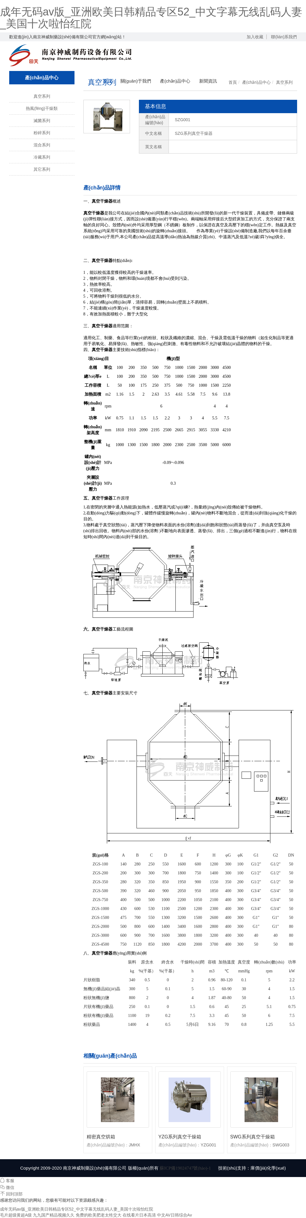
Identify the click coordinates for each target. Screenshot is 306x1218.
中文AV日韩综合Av (174, 1215)
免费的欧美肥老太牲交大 (98, 1215)
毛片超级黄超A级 (16, 1215)
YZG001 (208, 1145)
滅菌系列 (42, 120)
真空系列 (42, 96)
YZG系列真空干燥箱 (180, 1136)
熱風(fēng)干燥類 (42, 108)
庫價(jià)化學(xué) (268, 1167)
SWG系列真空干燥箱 (252, 1136)
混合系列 (42, 145)
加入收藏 (255, 36)
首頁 (233, 82)
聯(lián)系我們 (284, 36)
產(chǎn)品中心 (256, 82)
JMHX (134, 1145)
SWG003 (280, 1145)
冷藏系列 (42, 157)
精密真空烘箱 (101, 1136)
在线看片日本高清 (139, 1215)
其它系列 (42, 169)
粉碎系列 (42, 132)
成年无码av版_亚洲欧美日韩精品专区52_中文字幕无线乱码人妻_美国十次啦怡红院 (151, 18)
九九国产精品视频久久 (53, 1215)
